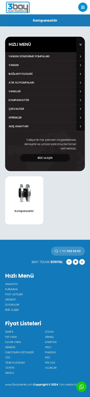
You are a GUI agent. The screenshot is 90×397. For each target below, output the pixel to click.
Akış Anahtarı (18, 126)
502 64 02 (70, 251)
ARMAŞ (49, 337)
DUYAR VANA (13, 342)
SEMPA (9, 332)
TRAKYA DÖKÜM (15, 363)
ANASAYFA (11, 284)
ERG (47, 357)
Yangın (14, 65)
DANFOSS (51, 342)
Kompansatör (19, 100)
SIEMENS (10, 347)
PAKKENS (50, 352)
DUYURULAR (12, 305)
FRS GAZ (50, 363)
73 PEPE (10, 368)
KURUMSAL (11, 289)
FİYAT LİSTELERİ (14, 294)
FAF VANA (11, 337)
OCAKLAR (51, 368)
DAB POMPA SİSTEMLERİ (19, 352)
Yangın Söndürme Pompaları (29, 56)
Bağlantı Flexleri (21, 74)
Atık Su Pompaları (21, 83)
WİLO (48, 347)
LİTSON (49, 332)
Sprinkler (15, 118)
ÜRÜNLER (10, 299)
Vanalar (15, 91)
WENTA (9, 373)
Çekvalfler (16, 109)
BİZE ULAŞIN (45, 158)
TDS (7, 357)
